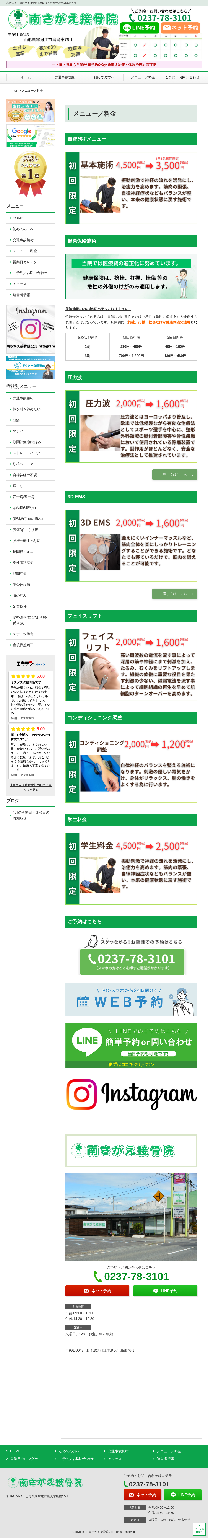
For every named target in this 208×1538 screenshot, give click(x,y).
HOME (18, 218)
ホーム (26, 77)
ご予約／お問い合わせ (182, 77)
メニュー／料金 (143, 77)
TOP (15, 90)
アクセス (20, 284)
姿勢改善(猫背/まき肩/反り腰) (30, 620)
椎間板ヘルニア (25, 552)
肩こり (18, 486)
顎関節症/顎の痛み (27, 442)
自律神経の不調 (25, 475)
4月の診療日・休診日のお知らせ (31, 815)
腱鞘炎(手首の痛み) (28, 519)
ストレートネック (27, 453)
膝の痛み (20, 595)
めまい (18, 431)
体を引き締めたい (27, 409)
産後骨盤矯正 (23, 645)
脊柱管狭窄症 (23, 562)
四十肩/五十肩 (23, 497)
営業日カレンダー (27, 262)
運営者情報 (21, 295)
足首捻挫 (20, 606)
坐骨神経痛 (21, 585)
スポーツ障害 (23, 634)
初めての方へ (104, 77)
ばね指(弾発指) (24, 508)
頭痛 (16, 420)
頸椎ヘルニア (23, 464)
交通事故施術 (65, 77)
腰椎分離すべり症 (27, 541)
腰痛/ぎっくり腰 (25, 530)
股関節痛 (20, 573)
